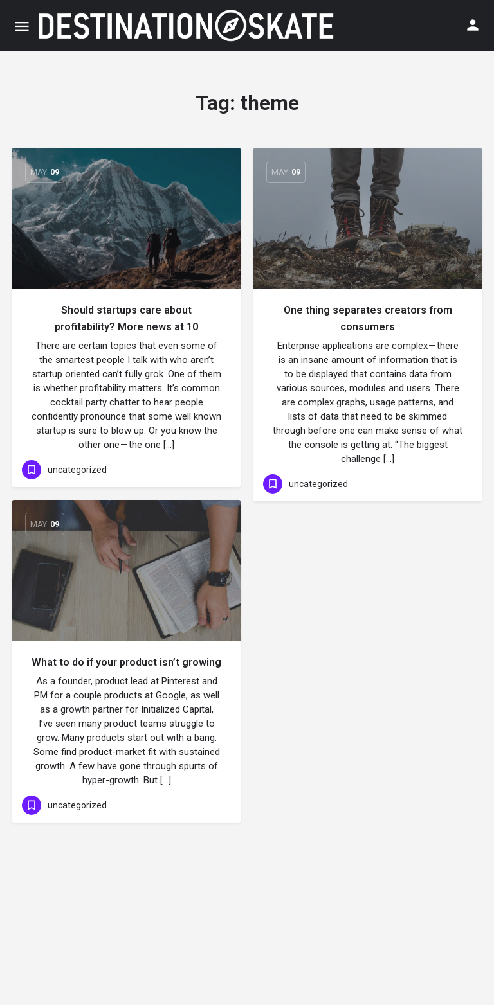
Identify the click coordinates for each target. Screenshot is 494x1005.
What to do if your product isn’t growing (126, 662)
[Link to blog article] (126, 218)
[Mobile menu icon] (22, 26)
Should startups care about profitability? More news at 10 (126, 318)
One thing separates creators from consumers (368, 318)
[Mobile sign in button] (472, 25)
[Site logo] (187, 26)
